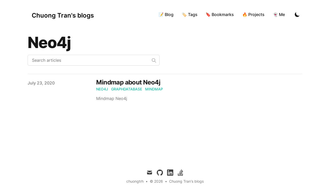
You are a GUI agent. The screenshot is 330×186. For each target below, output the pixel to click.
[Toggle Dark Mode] (297, 14)
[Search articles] (94, 60)
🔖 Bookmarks (220, 14)
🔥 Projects (253, 14)
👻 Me (279, 14)
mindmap (154, 89)
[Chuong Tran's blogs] (63, 14)
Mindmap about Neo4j (128, 82)
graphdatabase (126, 89)
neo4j (102, 89)
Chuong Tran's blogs (186, 181)
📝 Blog (166, 14)
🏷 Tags (189, 14)
